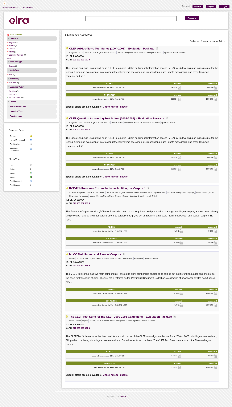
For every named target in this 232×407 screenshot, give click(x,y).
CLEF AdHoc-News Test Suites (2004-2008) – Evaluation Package (111, 48)
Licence (13, 102)
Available (12, 83)
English (12, 42)
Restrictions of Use (18, 106)
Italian (11, 52)
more (9, 58)
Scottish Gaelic (15, 97)
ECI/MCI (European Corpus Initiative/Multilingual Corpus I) (107, 188)
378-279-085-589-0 (81, 60)
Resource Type (16, 62)
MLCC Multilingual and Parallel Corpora (95, 254)
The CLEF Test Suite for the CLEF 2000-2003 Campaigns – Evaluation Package (120, 316)
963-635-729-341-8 (81, 266)
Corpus (12, 66)
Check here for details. (115, 106)
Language (14, 38)
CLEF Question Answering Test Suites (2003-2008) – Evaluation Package (116, 118)
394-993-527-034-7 (81, 130)
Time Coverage (16, 116)
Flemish (12, 94)
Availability (14, 79)
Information (28, 8)
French (11, 46)
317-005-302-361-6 (81, 328)
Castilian (12, 91)
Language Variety (17, 87)
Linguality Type (16, 111)
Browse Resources (10, 8)
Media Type (14, 70)
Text (10, 74)
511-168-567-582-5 (81, 203)
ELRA (123, 396)
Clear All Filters (16, 35)
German (12, 49)
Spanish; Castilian (16, 55)
